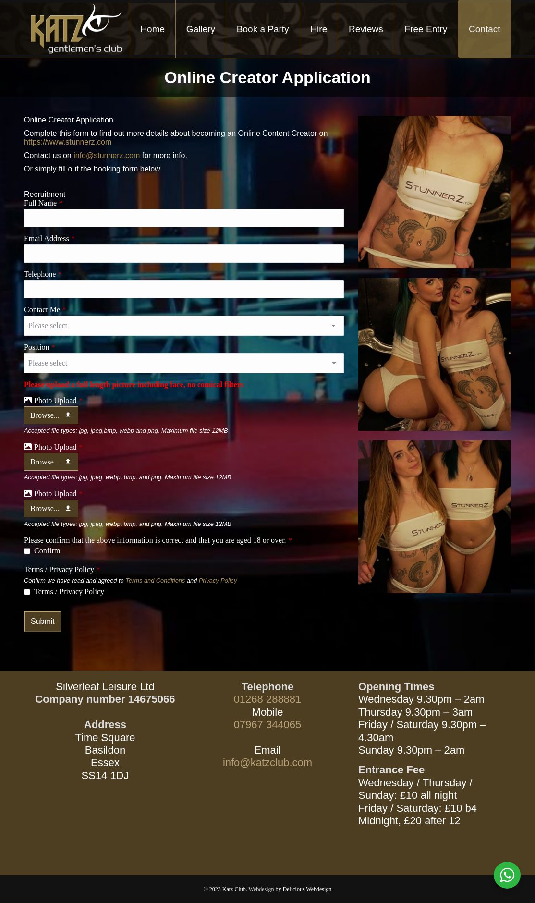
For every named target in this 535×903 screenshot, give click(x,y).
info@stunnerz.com (106, 155)
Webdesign (261, 889)
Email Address (49, 238)
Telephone (43, 274)
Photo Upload (58, 400)
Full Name (43, 203)
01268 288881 (268, 699)
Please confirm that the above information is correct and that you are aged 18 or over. (158, 540)
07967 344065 (268, 725)
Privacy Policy (218, 580)
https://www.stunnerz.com (67, 142)
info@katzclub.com (267, 763)
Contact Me (45, 309)
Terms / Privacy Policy (62, 569)
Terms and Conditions (156, 580)
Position (39, 347)
